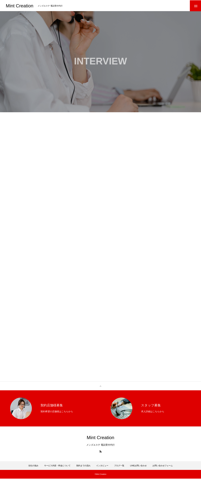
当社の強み (33, 466)
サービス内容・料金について (57, 466)
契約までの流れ (83, 466)
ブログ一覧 (119, 466)
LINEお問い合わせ (138, 466)
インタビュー (102, 466)
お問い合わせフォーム (162, 466)
